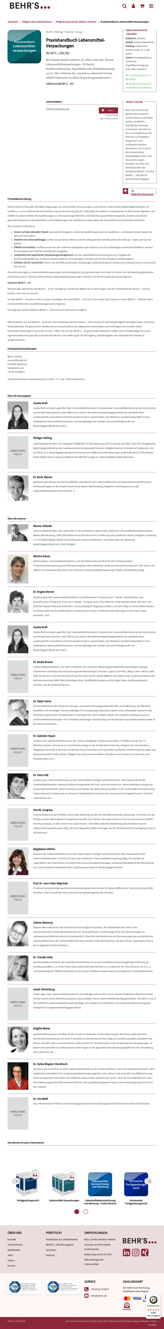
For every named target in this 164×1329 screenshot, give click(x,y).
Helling (58, 32)
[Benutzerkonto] (133, 6)
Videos (11, 1260)
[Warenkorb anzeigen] (142, 6)
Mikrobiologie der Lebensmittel (94, 1262)
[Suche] (124, 6)
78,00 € (107, 110)
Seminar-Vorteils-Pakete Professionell (97, 1247)
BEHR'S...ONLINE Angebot (60, 1244)
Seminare (51, 1249)
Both (49, 32)
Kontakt (12, 1239)
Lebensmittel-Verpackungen (64, 1200)
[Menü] (151, 6)
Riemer (69, 32)
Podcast (50, 1255)
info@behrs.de (16, 367)
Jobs (10, 1255)
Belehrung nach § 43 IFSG (98, 1254)
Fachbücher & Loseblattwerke (62, 1239)
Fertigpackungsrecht (28, 1200)
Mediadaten (14, 1249)
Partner (12, 1265)
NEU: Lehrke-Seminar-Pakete (99, 1239)
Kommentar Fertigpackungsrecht (136, 1202)
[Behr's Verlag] (30, 5)
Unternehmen (15, 1244)
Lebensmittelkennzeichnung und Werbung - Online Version (100, 1202)
